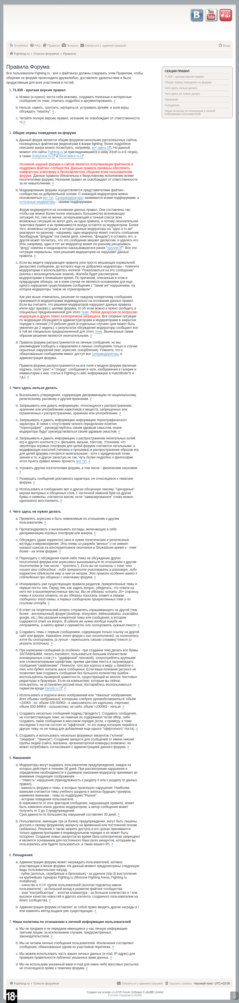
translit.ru (51, 688)
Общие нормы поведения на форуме (188, 82)
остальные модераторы (37, 202)
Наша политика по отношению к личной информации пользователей (190, 113)
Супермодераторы (69, 198)
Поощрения (172, 105)
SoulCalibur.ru (69, 156)
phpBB (116, 992)
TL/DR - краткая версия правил (184, 76)
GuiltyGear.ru (41, 156)
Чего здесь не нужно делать (182, 93)
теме (84, 312)
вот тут (48, 198)
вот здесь (99, 148)
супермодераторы (105, 354)
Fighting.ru (55, 152)
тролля (112, 248)
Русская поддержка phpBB (125, 995)
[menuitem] (18, 45)
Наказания (171, 99)
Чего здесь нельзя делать (181, 88)
